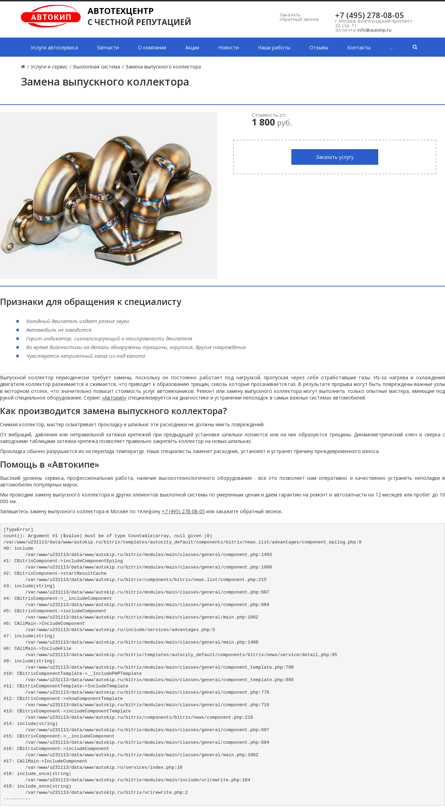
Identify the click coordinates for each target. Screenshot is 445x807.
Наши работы (274, 47)
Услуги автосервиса (54, 47)
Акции (192, 47)
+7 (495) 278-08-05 (369, 15)
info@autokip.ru (374, 30)
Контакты (359, 47)
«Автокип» (114, 397)
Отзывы (318, 47)
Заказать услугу (335, 157)
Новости (228, 47)
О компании (152, 47)
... (391, 47)
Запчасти (108, 47)
